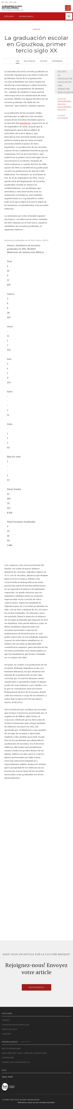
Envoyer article (36, 987)
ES (3, 2)
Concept (36, 29)
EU (7, 2)
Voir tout (25, 1042)
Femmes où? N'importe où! (16, 1062)
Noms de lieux (9, 1029)
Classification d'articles (15, 1025)
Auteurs (6, 1034)
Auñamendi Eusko (12, 8)
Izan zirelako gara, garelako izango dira (24, 1053)
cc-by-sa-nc (63, 118)
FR (11, 2)
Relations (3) (29, 60)
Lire (17, 60)
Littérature (8, 1058)
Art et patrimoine (11, 1048)
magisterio (25, 123)
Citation (43, 60)
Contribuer (57, 60)
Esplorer (9, 16)
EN (15, 2)
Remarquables (26, 16)
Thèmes (6, 1020)
